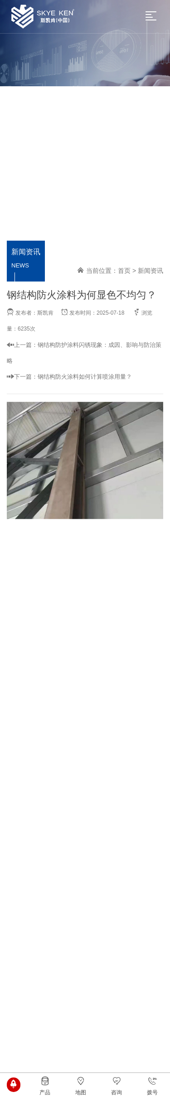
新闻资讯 (150, 270)
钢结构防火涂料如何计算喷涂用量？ (85, 376)
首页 (124, 270)
